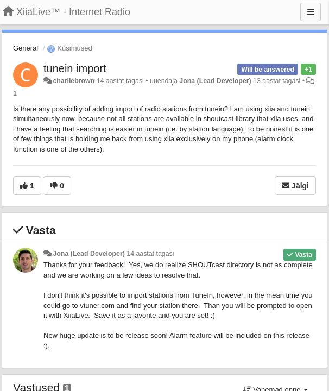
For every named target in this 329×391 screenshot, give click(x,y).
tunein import (74, 68)
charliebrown (73, 81)
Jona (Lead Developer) (215, 81)
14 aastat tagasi (150, 253)
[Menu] (310, 12)
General (25, 48)
